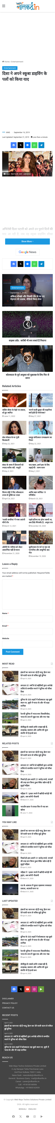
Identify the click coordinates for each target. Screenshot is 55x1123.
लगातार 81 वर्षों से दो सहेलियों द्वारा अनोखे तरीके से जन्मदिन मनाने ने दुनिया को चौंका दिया (36, 688)
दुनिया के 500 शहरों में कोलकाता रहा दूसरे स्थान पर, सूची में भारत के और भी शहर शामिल (36, 702)
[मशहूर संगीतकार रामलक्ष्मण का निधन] (41, 428)
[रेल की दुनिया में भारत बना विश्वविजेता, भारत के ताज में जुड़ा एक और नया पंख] (10, 717)
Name (5, 613)
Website (5, 638)
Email (5, 626)
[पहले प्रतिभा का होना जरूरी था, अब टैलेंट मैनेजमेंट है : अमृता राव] (41, 510)
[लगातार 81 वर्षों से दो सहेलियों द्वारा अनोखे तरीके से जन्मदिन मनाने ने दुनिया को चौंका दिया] (10, 689)
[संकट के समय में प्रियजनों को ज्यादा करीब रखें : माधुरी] (14, 455)
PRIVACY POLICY (9, 1003)
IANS (8, 132)
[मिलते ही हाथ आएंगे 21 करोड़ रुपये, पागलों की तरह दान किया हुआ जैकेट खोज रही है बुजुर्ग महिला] (10, 783)
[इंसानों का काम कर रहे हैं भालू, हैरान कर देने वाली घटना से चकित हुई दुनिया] (10, 676)
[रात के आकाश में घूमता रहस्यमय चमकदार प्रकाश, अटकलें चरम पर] (10, 889)
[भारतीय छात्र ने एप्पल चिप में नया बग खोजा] (10, 810)
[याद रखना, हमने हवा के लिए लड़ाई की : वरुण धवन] (41, 455)
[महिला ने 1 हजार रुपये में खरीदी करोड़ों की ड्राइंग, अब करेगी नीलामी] (10, 797)
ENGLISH (32, 1109)
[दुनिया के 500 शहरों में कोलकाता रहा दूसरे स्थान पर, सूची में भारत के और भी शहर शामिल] (10, 703)
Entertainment (17, 62)
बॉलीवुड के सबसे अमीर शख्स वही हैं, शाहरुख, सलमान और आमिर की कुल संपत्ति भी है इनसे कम (34, 730)
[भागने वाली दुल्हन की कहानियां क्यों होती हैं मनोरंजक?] (41, 400)
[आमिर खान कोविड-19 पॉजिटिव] (41, 483)
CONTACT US (8, 1007)
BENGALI (23, 1109)
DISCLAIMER (8, 998)
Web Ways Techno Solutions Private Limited (32, 1099)
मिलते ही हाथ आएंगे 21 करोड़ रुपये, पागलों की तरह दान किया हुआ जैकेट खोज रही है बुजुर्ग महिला (37, 782)
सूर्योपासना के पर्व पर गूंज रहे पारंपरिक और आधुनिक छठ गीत (39, 550)
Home (6, 62)
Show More (27, 241)
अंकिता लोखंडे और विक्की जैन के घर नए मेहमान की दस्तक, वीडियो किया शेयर (27, 298)
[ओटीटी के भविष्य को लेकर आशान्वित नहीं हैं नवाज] (14, 537)
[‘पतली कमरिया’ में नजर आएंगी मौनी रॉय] (14, 510)
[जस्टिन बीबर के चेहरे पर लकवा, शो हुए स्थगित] (14, 400)
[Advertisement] (27, 35)
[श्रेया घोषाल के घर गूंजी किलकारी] (14, 428)
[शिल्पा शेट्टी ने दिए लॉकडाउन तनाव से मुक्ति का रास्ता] (14, 483)
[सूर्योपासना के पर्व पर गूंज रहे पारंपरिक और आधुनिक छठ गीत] (41, 537)
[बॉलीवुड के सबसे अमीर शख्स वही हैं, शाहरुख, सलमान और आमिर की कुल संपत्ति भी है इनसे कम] (10, 731)
